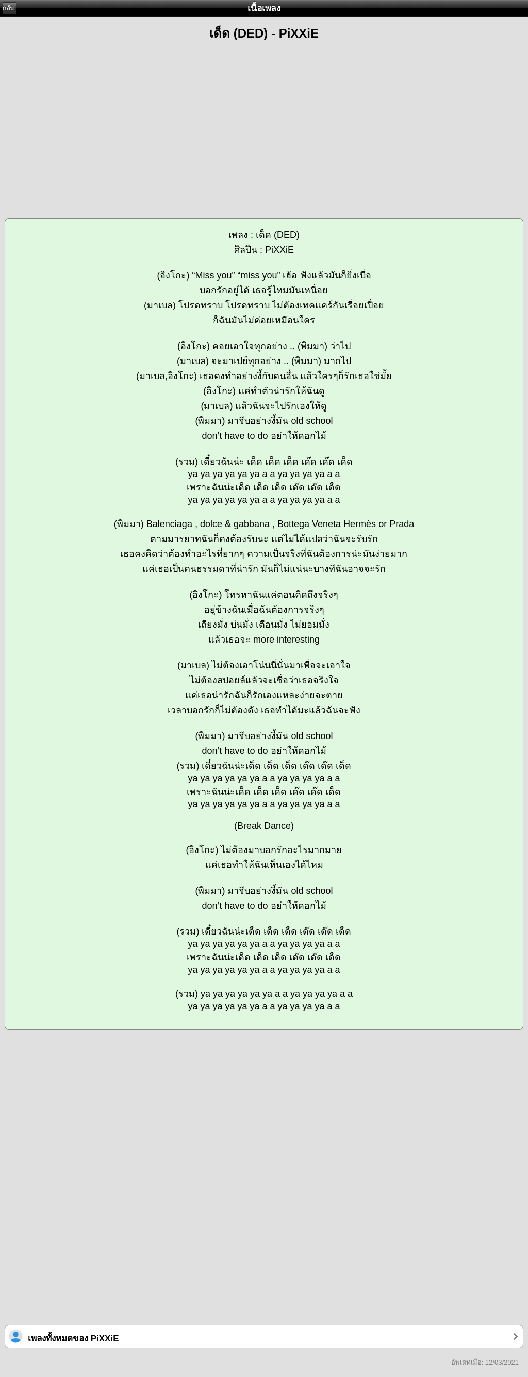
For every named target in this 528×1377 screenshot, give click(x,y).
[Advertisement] (264, 125)
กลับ (8, 8)
